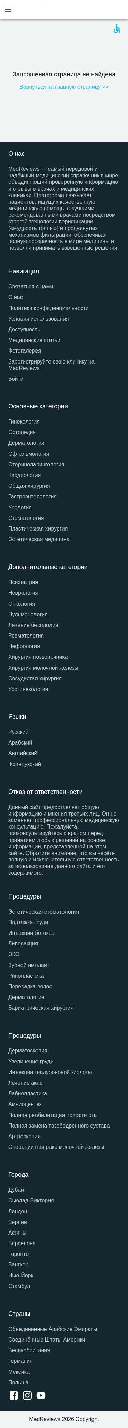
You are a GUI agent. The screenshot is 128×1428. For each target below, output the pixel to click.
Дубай (16, 1190)
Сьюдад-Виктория (31, 1200)
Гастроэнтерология (32, 496)
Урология (20, 507)
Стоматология (26, 518)
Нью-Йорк (20, 1275)
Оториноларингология (36, 464)
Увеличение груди (31, 1061)
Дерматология (26, 443)
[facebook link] (15, 1396)
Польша (18, 1382)
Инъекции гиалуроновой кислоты (50, 1072)
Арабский (20, 743)
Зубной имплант (28, 965)
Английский (22, 753)
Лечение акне (25, 1083)
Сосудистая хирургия (35, 678)
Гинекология (24, 422)
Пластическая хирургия (38, 529)
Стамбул (19, 1286)
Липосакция (23, 944)
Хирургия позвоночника (38, 657)
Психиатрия (23, 582)
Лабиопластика (27, 1093)
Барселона (22, 1243)
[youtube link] (42, 1396)
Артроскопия (24, 1136)
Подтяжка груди (28, 922)
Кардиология (24, 475)
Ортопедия (22, 432)
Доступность (24, 329)
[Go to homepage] (65, 9)
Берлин (17, 1222)
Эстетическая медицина (39, 539)
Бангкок (18, 1265)
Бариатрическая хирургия (40, 1008)
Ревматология (26, 636)
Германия (20, 1361)
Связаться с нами (30, 286)
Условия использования (38, 319)
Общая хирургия (29, 486)
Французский (24, 764)
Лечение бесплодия (33, 625)
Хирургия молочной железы (43, 668)
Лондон (17, 1211)
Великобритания (29, 1350)
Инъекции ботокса (31, 933)
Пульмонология (28, 614)
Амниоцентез (25, 1104)
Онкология (21, 604)
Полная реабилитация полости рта (52, 1115)
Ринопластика (26, 976)
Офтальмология (28, 454)
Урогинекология (28, 689)
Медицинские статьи (34, 340)
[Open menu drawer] (8, 9)
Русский (18, 732)
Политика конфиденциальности (48, 308)
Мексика (19, 1372)
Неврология (23, 593)
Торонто (18, 1254)
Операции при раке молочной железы (56, 1147)
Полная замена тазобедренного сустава (59, 1126)
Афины (17, 1233)
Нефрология (24, 646)
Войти (16, 379)
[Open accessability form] (116, 28)
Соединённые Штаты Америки (46, 1340)
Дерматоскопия (27, 1051)
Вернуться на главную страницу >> (64, 87)
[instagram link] (28, 1396)
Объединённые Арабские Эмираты (52, 1329)
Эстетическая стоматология (43, 912)
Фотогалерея (24, 351)
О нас (15, 297)
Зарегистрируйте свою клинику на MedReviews (51, 365)
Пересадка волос (30, 986)
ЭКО (13, 954)
